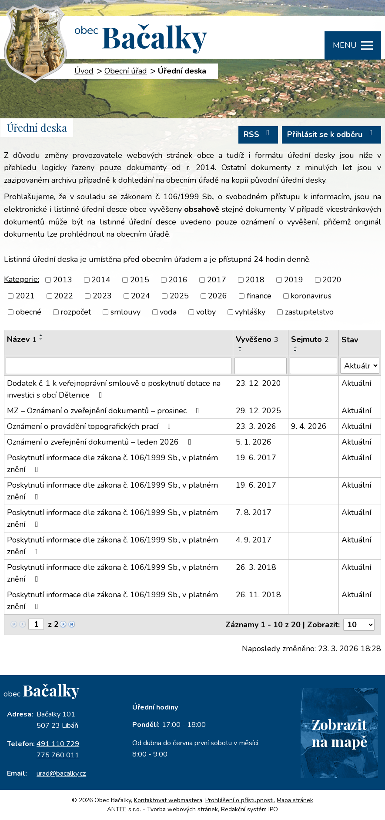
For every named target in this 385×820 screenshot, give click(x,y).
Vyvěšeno (257, 339)
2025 (179, 296)
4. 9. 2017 (253, 540)
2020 (331, 279)
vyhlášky (250, 312)
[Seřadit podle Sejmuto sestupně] (296, 350)
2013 (62, 279)
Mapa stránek (295, 800)
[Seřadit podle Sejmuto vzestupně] (296, 347)
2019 (293, 279)
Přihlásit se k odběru (331, 134)
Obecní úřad (125, 71)
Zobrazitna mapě (339, 732)
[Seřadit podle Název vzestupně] (41, 335)
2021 (25, 296)
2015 (139, 279)
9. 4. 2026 (309, 426)
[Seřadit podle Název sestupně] (41, 339)
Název (22, 339)
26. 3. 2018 (256, 567)
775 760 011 (58, 755)
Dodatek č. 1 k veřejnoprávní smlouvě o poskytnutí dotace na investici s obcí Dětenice (114, 389)
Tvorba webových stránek (182, 809)
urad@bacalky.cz (61, 773)
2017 (216, 279)
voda (168, 312)
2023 (102, 296)
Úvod (84, 71)
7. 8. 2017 (253, 512)
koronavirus (311, 296)
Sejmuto (310, 339)
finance (259, 296)
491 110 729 (58, 744)
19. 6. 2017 (256, 457)
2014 (100, 279)
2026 (217, 296)
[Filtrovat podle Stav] (359, 366)
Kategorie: (21, 279)
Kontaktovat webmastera (168, 800)
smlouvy (125, 312)
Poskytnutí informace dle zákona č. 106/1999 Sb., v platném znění (112, 463)
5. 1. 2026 (253, 442)
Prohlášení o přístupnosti (239, 800)
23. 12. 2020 (258, 383)
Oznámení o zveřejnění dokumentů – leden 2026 (101, 442)
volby (206, 312)
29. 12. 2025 (258, 410)
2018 (254, 279)
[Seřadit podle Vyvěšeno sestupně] (240, 350)
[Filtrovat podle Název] (118, 366)
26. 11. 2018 (258, 594)
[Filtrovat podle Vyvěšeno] (260, 366)
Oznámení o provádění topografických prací (90, 426)
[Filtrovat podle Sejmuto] (313, 366)
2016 (177, 279)
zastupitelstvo (309, 312)
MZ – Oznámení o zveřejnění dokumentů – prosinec (105, 410)
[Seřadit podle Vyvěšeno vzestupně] (240, 347)
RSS (258, 134)
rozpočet (75, 312)
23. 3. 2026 (256, 426)
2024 (140, 296)
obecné (28, 312)
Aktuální (356, 383)
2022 (63, 296)
